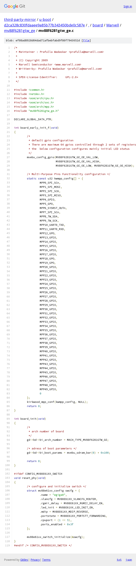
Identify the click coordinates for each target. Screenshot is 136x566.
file (86, 40)
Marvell (112, 25)
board (97, 25)
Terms (46, 560)
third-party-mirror (20, 19)
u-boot (45, 19)
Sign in (128, 6)
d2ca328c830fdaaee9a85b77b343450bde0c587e (44, 25)
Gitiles (24, 560)
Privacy (35, 560)
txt (119, 559)
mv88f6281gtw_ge (19, 30)
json (129, 559)
